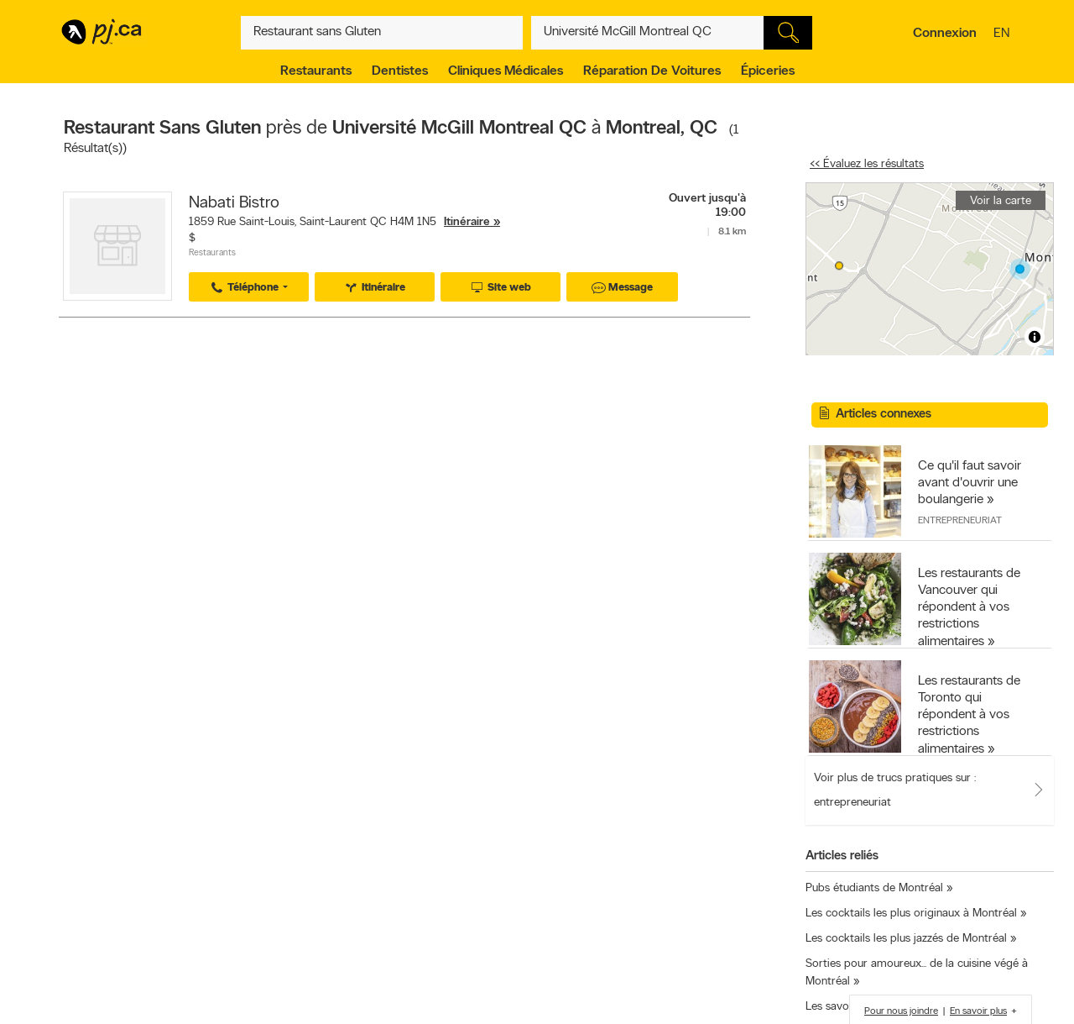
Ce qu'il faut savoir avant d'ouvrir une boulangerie (969, 483)
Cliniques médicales (505, 71)
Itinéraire (467, 222)
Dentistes (400, 71)
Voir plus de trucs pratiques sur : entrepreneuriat (895, 790)
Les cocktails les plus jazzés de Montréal (906, 938)
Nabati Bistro (234, 203)
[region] (929, 269)
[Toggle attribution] (1034, 337)
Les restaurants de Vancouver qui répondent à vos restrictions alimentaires (969, 608)
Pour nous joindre (901, 1011)
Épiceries (768, 71)
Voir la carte (1000, 201)
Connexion (945, 33)
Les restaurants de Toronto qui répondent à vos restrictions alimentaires (969, 715)
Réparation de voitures (652, 71)
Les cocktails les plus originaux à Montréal (911, 913)
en (1003, 34)
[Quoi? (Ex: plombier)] (382, 33)
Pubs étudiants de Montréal (874, 888)
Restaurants (316, 71)
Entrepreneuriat (960, 521)
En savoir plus (978, 1011)
